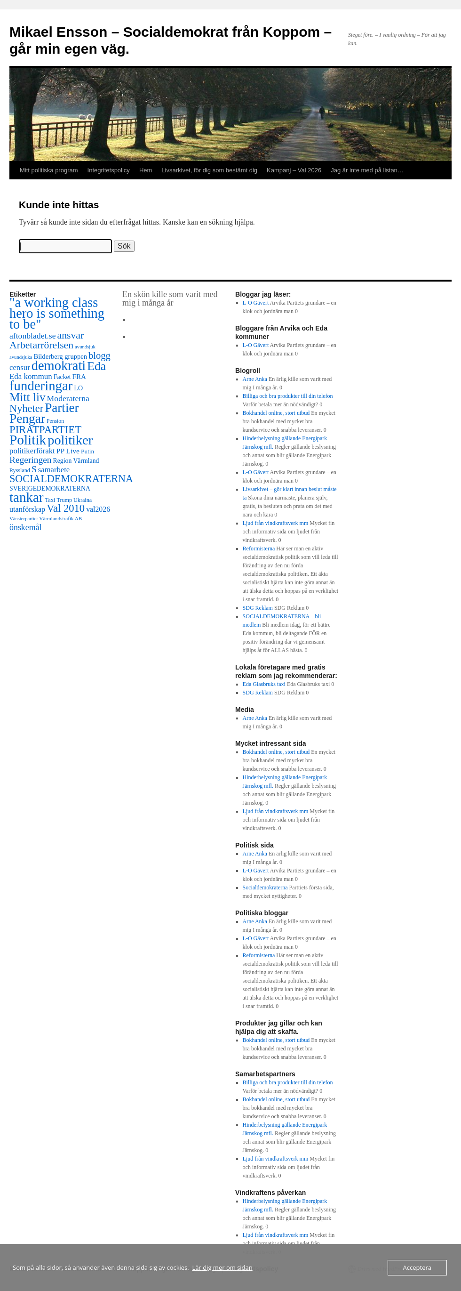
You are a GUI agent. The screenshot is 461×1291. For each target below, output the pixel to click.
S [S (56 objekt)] (34, 469)
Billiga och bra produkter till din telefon (288, 396)
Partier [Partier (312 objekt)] (62, 408)
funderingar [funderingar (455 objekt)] (40, 385)
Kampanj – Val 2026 (294, 170)
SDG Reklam (258, 608)
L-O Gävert (256, 302)
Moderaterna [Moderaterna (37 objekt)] (68, 398)
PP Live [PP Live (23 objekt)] (67, 451)
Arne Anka (255, 379)
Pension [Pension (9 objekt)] (55, 421)
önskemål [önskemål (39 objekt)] (25, 527)
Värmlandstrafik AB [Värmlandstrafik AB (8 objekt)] (60, 518)
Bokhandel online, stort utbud (276, 413)
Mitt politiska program (49, 170)
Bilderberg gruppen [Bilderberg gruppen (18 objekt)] (60, 356)
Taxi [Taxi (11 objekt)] (50, 500)
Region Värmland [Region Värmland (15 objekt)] (76, 460)
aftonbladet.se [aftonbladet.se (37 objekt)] (32, 335)
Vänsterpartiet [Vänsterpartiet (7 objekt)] (23, 518)
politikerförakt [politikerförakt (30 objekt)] (32, 450)
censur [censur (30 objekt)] (19, 367)
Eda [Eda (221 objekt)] (96, 366)
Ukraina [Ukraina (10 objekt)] (82, 500)
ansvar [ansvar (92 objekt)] (70, 335)
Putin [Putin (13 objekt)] (87, 451)
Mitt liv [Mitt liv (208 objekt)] (27, 396)
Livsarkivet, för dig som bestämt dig (209, 170)
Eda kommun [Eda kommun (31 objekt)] (30, 376)
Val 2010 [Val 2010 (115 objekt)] (66, 508)
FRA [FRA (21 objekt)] (79, 376)
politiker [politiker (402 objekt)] (70, 440)
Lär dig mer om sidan (222, 1267)
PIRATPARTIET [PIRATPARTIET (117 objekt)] (45, 430)
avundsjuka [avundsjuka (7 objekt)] (20, 357)
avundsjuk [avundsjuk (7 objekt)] (85, 346)
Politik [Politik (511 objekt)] (27, 439)
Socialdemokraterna (265, 887)
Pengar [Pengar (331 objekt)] (27, 419)
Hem (145, 170)
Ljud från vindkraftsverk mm (276, 523)
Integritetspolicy (108, 170)
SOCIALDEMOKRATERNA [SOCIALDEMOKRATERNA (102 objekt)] (71, 478)
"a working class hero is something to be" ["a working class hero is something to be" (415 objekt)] (56, 313)
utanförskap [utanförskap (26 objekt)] (27, 509)
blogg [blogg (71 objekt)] (99, 355)
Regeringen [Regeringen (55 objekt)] (30, 460)
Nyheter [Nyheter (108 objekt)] (26, 408)
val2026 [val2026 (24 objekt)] (98, 509)
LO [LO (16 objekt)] (78, 388)
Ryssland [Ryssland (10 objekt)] (19, 470)
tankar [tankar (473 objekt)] (26, 497)
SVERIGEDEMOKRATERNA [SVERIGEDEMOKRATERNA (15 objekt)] (49, 488)
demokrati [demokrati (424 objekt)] (59, 365)
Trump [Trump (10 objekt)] (64, 500)
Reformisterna (259, 548)
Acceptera (417, 1267)
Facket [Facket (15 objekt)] (62, 376)
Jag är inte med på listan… (367, 170)
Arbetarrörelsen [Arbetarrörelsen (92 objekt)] (41, 345)
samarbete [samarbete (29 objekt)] (54, 469)
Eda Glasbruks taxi (264, 684)
